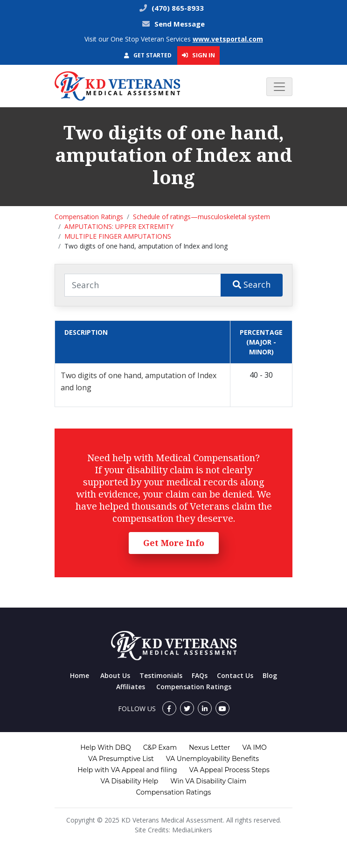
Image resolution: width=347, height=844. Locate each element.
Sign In (198, 55)
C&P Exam (160, 747)
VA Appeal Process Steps (229, 770)
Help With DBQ (105, 747)
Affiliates (130, 686)
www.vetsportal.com (228, 39)
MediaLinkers (192, 829)
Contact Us (235, 675)
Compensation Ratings (89, 216)
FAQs (200, 675)
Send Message (179, 23)
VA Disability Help (130, 781)
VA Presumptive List (121, 758)
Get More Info (173, 542)
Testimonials (160, 675)
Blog (270, 675)
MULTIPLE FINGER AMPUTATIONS (117, 236)
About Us (115, 675)
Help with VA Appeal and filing (127, 770)
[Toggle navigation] (279, 86)
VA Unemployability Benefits (212, 758)
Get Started (148, 55)
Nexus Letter (209, 747)
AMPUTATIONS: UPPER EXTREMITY (119, 226)
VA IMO (254, 747)
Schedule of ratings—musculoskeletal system (201, 216)
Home (79, 675)
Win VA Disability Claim (208, 781)
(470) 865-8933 (177, 8)
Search (252, 284)
